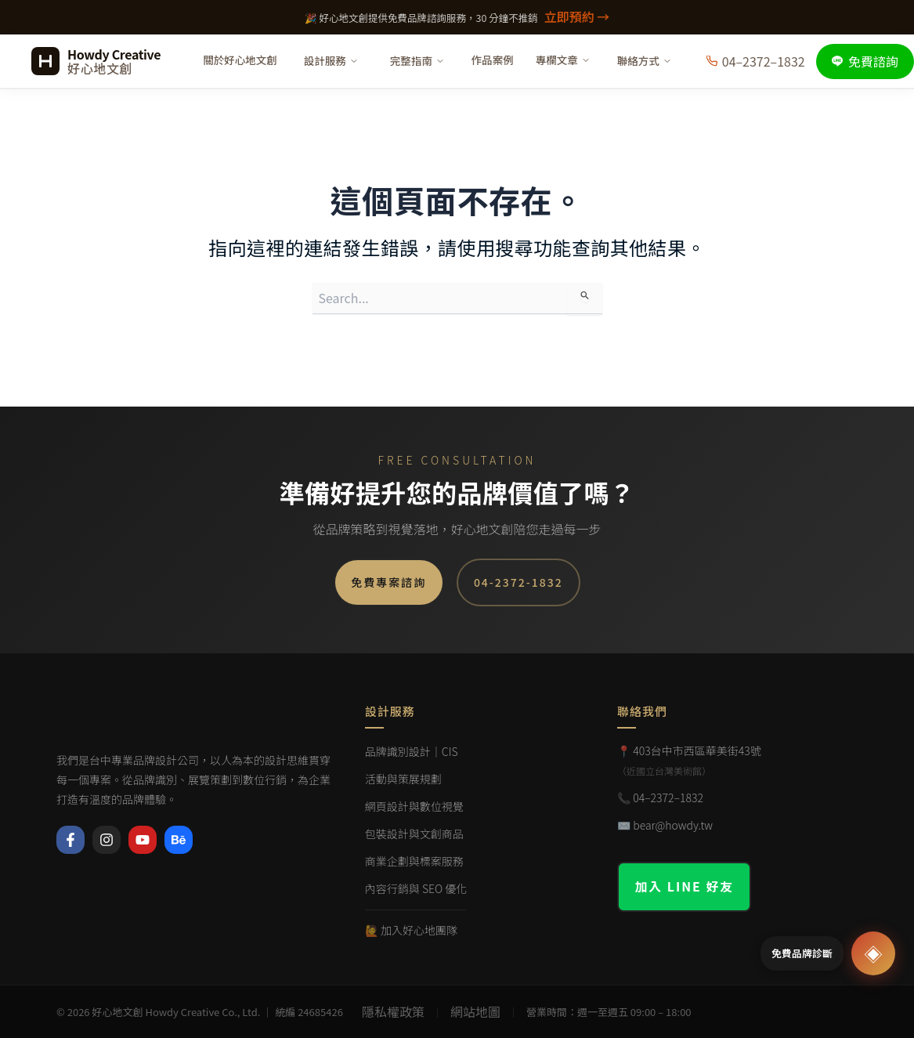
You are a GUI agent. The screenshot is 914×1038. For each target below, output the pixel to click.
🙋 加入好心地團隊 (411, 930)
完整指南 (417, 60)
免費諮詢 (865, 61)
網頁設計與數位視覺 (414, 806)
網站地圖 (475, 1011)
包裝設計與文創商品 (414, 833)
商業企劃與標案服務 (414, 861)
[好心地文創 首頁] (96, 61)
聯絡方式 (644, 60)
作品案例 (492, 59)
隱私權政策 (393, 1011)
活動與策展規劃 (403, 779)
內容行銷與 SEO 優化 (416, 888)
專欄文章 (563, 59)
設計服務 (331, 60)
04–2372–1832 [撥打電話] (755, 61)
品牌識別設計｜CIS (411, 751)
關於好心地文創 (240, 59)
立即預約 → (577, 16)
